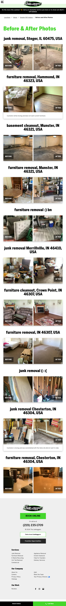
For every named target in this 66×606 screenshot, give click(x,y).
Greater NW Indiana (26, 17)
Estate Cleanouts (39, 555)
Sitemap (14, 579)
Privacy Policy (16, 577)
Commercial (15, 562)
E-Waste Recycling (18, 558)
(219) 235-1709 (33, 525)
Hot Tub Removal (17, 560)
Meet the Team (39, 574)
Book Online (33, 516)
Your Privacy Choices (42, 577)
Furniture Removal (17, 555)
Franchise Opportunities (33, 541)
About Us (14, 572)
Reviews (14, 589)
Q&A (35, 572)
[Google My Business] (43, 589)
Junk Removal (16, 553)
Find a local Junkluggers (33, 534)
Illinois (15, 17)
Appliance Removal (40, 553)
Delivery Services (39, 560)
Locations (7, 17)
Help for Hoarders (39, 558)
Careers (14, 574)
